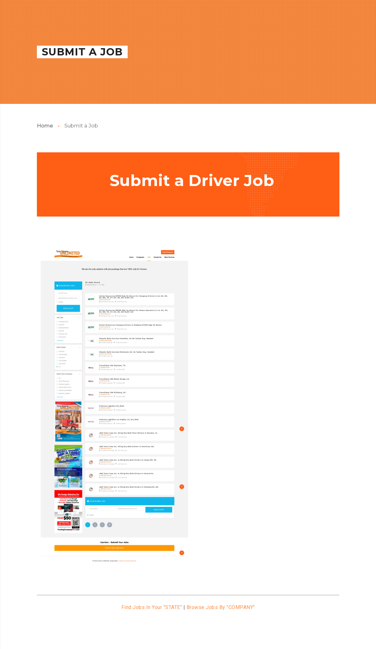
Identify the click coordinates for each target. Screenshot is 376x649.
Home (45, 126)
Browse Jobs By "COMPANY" (221, 607)
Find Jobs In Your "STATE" (151, 607)
